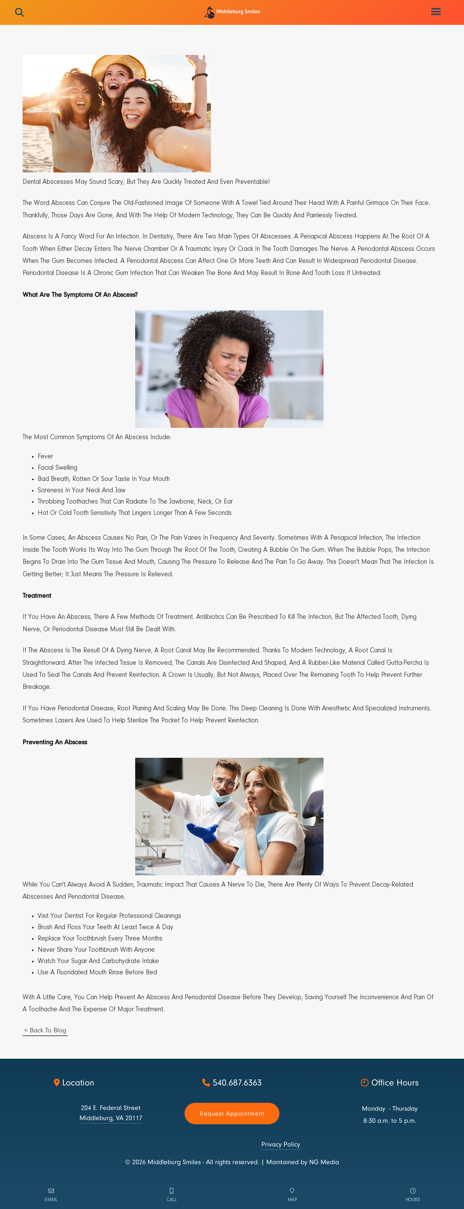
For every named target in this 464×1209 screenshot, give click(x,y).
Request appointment (232, 1113)
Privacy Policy (280, 1144)
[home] (232, 12)
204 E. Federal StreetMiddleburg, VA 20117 (110, 1113)
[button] (436, 12)
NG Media (324, 1162)
